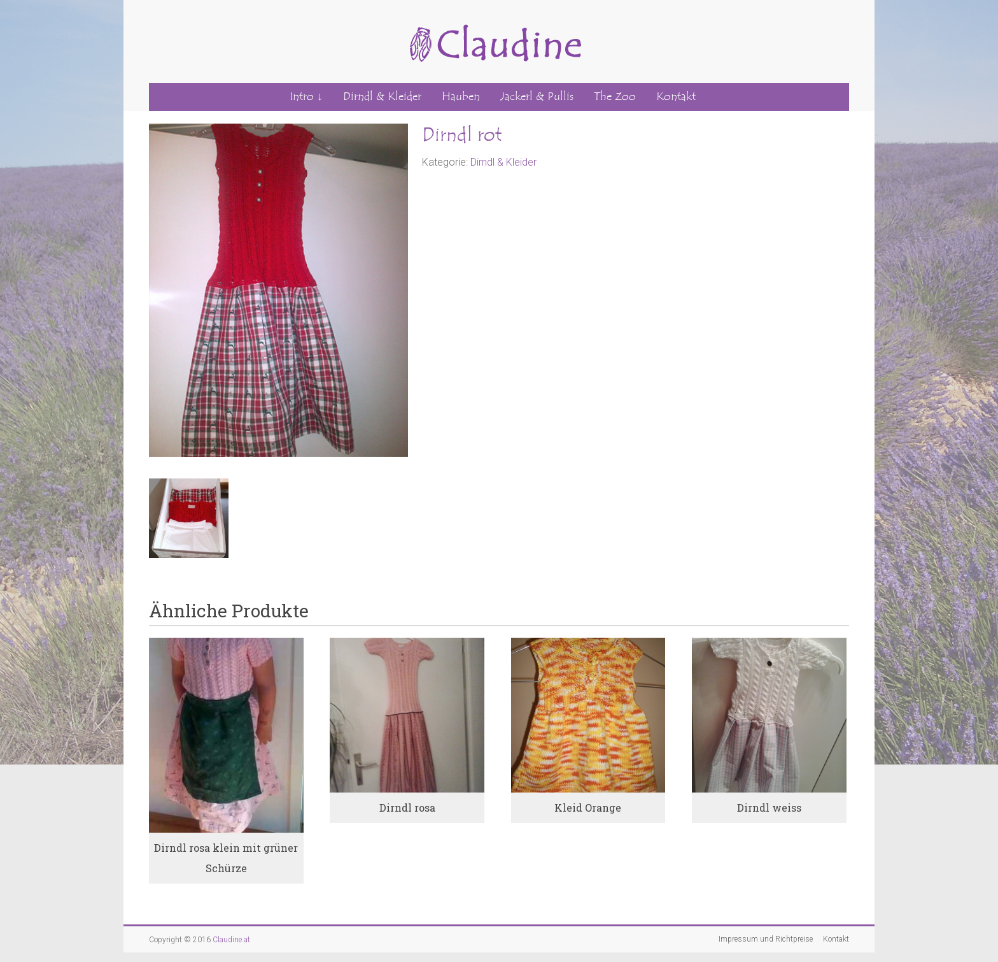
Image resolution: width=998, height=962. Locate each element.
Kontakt (676, 96)
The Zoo (615, 96)
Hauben (461, 96)
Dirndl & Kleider (382, 96)
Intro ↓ (306, 96)
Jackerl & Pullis (536, 96)
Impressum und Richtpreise (766, 939)
